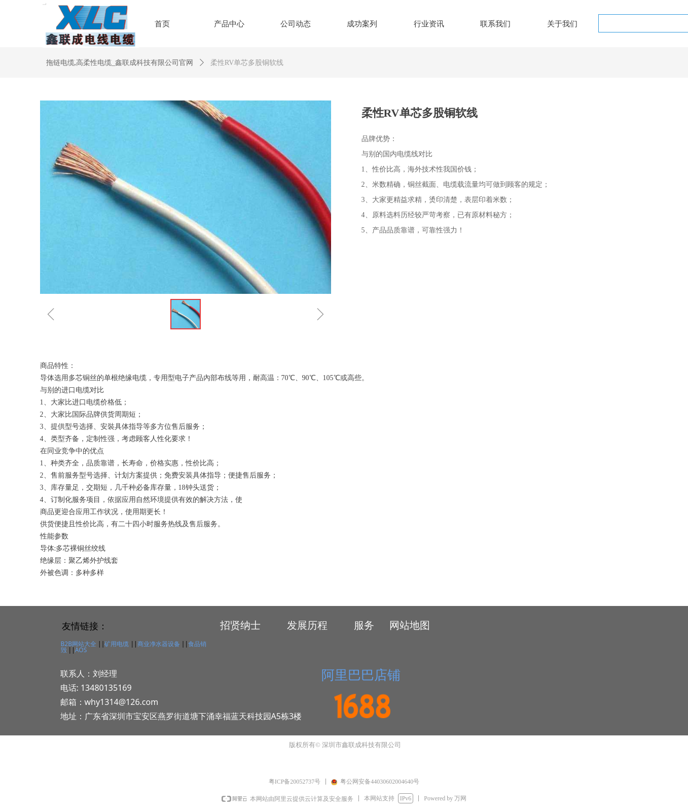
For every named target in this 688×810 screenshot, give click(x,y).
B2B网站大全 (78, 643)
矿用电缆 (116, 643)
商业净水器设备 (158, 643)
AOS (81, 650)
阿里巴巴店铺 (361, 674)
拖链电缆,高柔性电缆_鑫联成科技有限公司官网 (120, 62)
